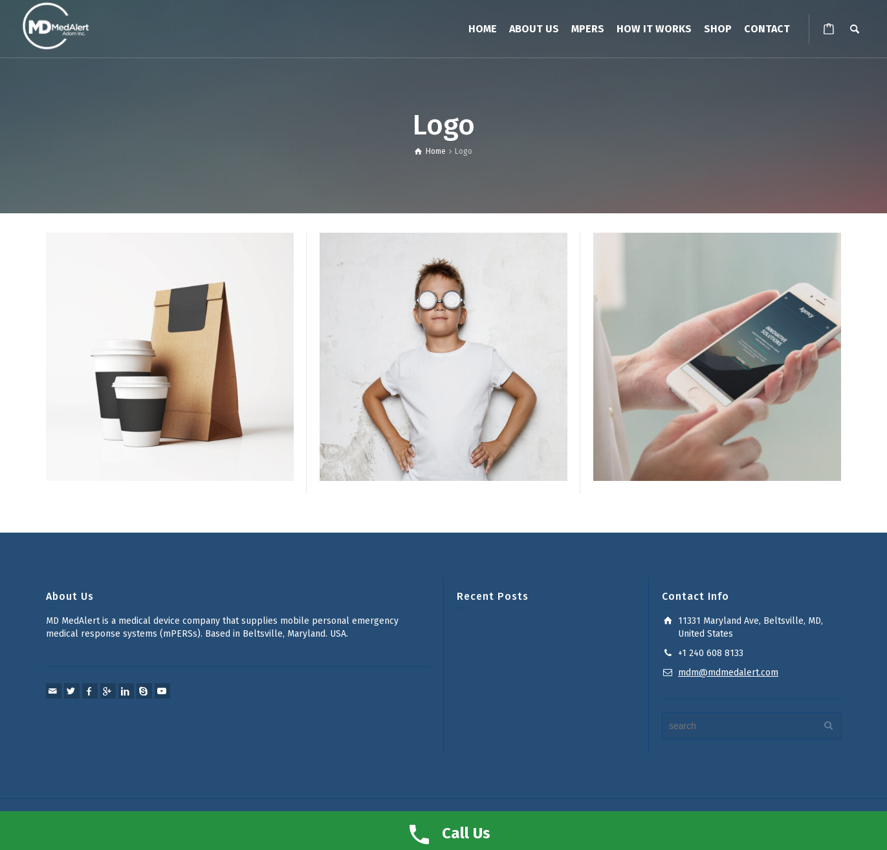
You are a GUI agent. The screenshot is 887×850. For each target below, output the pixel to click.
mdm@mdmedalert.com (728, 672)
